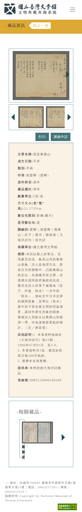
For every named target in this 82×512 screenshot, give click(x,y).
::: (1, 2)
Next (67, 74)
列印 (42, 137)
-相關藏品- (29, 412)
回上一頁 (41, 25)
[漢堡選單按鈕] (73, 9)
